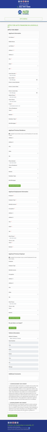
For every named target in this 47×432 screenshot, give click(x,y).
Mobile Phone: (12, 95)
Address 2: (11, 54)
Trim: (10, 358)
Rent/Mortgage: (12, 123)
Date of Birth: (12, 77)
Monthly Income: (12, 204)
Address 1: (11, 50)
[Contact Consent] (9, 402)
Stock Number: (12, 340)
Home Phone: (12, 99)
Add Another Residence (15, 185)
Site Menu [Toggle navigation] (23, 19)
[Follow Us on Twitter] (21, 1)
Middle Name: (12, 41)
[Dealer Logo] (23, 12)
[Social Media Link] (28, 1)
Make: (10, 349)
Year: (10, 345)
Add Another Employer (14, 318)
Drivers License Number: (14, 82)
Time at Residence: (13, 108)
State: (10, 63)
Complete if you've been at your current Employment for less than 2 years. (22, 258)
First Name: (11, 37)
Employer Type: (12, 200)
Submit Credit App (12, 415)
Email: (10, 104)
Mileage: (10, 366)
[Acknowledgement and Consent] (9, 383)
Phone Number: (12, 161)
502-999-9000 (24, 7)
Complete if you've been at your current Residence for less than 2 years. (23, 134)
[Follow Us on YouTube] (23, 1)
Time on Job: (11, 240)
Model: (10, 353)
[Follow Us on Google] (26, 1)
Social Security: (12, 73)
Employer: (11, 195)
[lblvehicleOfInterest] (23, 338)
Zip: (9, 68)
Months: (10, 114)
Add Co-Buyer (13, 327)
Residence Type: (12, 119)
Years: (10, 110)
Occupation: (11, 208)
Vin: (9, 362)
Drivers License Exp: (13, 91)
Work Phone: (11, 236)
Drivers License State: (13, 86)
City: (10, 59)
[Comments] (23, 378)
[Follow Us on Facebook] (19, 1)
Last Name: (11, 46)
